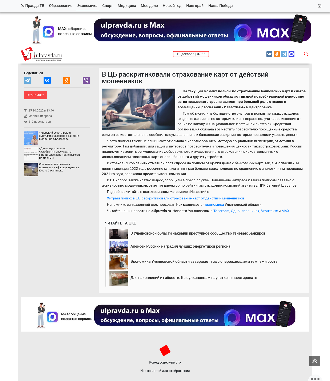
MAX (285, 211)
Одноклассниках (245, 211)
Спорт (107, 5)
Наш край (195, 5)
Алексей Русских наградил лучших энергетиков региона (180, 246)
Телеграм (221, 211)
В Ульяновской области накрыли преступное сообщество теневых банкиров (197, 233)
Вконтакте (269, 211)
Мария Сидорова (40, 116)
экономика (215, 204)
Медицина (127, 5)
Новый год (172, 5)
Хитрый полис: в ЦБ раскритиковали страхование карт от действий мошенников (175, 198)
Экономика (87, 5)
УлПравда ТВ (32, 5)
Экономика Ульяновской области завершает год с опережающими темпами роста (204, 261)
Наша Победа (220, 5)
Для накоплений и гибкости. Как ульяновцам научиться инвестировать (193, 277)
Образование (60, 5)
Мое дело (149, 5)
